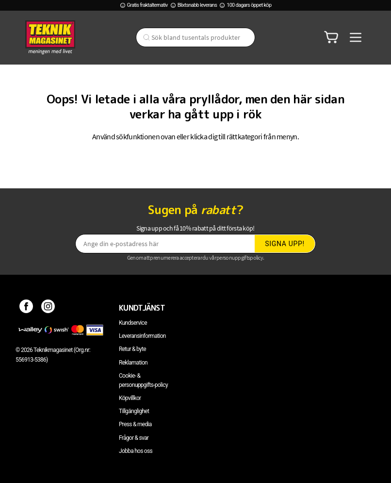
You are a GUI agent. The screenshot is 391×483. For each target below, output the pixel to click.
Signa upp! (285, 244)
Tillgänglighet (134, 411)
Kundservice (133, 322)
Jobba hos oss (135, 451)
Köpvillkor (130, 398)
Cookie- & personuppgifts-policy (143, 380)
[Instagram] (48, 307)
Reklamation (133, 362)
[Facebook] (26, 307)
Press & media (135, 424)
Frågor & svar (133, 437)
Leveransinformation (142, 336)
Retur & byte (132, 349)
